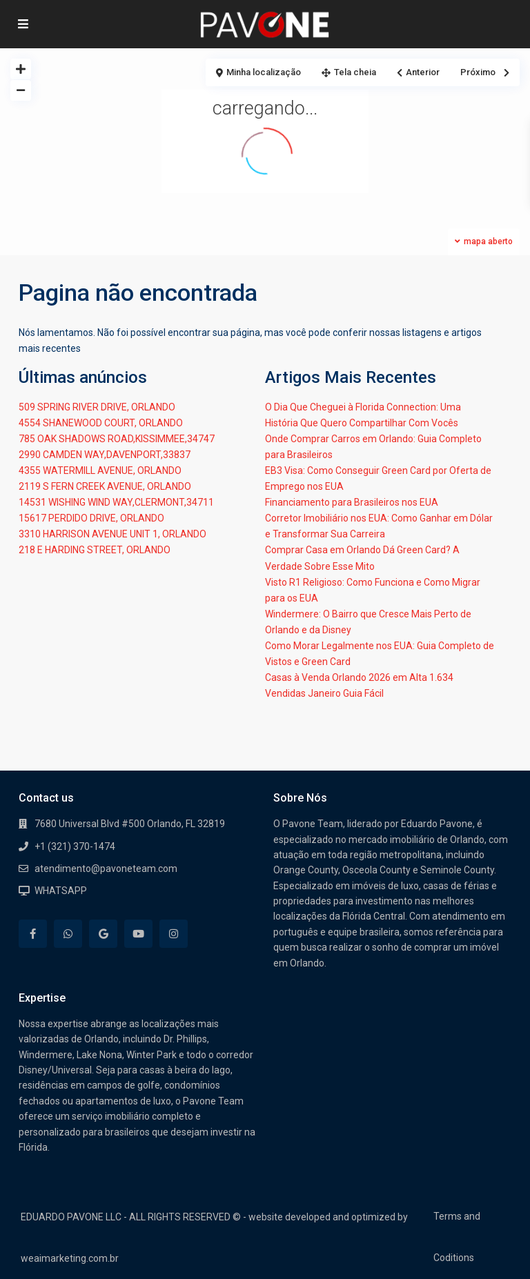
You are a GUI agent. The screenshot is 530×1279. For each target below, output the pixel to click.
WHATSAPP (61, 890)
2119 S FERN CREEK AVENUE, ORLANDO (105, 486)
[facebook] (33, 934)
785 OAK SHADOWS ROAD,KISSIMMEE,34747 (117, 438)
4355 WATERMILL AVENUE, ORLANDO (100, 470)
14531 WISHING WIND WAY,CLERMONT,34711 (116, 502)
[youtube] (138, 934)
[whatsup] (68, 934)
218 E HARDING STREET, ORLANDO (94, 549)
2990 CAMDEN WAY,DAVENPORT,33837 (104, 454)
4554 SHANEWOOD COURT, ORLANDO (101, 422)
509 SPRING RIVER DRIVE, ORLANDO (97, 407)
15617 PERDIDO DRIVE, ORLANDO (91, 518)
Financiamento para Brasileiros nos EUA (351, 502)
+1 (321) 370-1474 (75, 846)
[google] (103, 934)
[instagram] (173, 934)
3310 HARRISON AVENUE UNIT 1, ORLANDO (112, 533)
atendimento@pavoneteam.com (106, 868)
